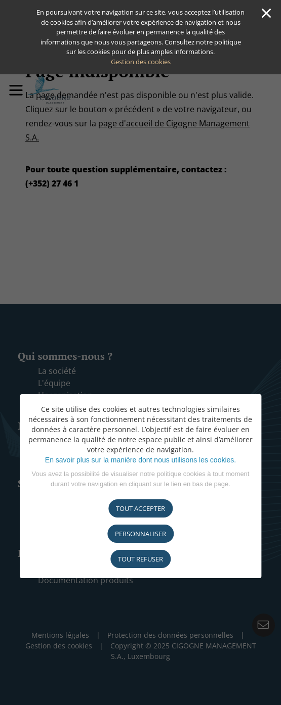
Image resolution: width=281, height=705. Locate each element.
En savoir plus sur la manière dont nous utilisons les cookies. (140, 460)
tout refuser (140, 558)
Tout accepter (140, 508)
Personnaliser (140, 533)
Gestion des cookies (141, 61)
